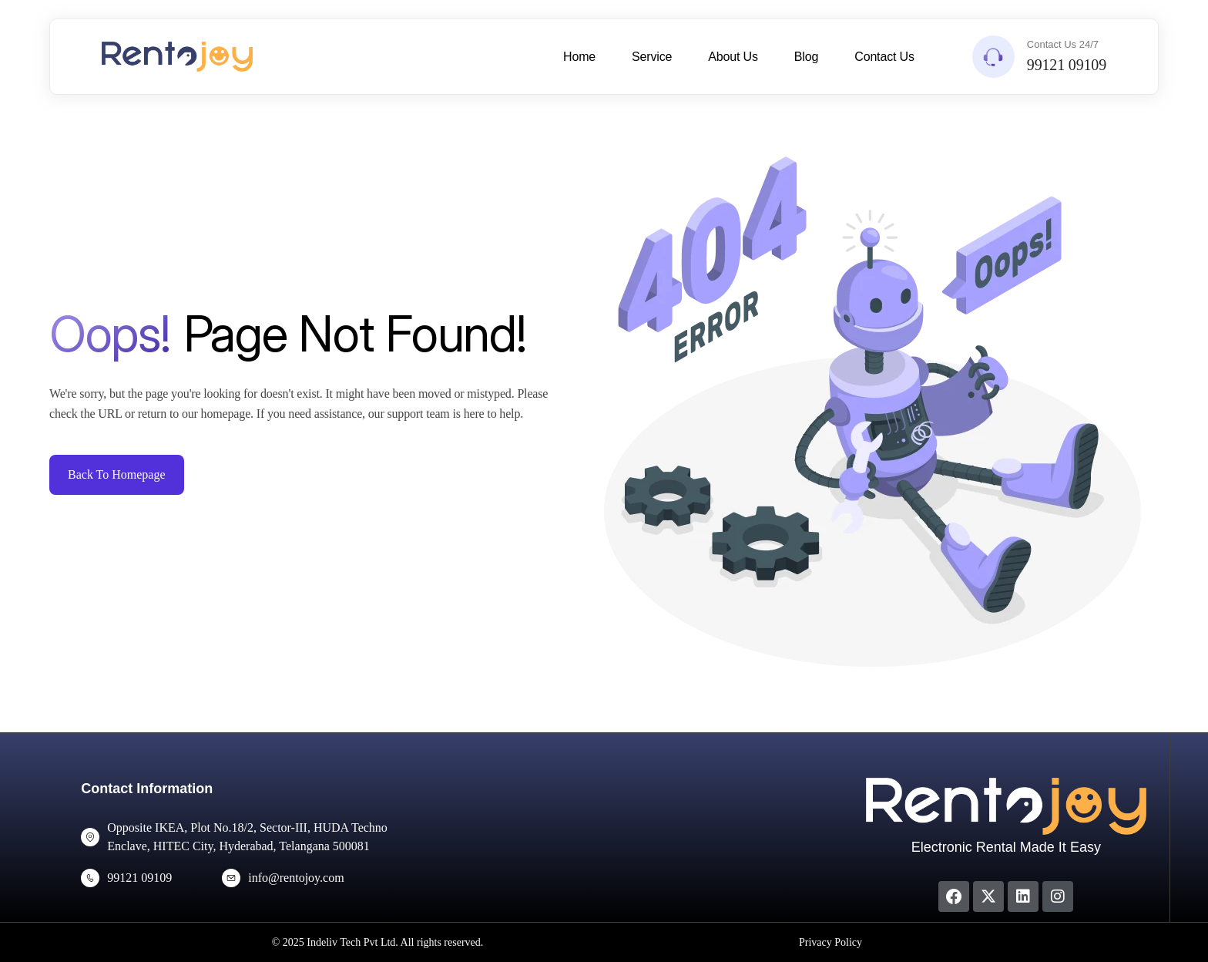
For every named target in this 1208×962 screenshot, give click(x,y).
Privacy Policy (830, 942)
